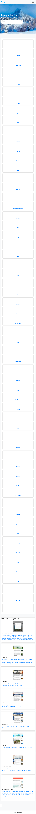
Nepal (18, 371)
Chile (18, 122)
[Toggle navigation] (33, 2)
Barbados (18, 84)
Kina (18, 294)
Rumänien (18, 438)
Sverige (18, 514)
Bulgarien (18, 113)
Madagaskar (18, 332)
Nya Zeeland (18, 399)
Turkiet (18, 552)
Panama (18, 409)
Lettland (18, 304)
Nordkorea (18, 380)
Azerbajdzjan (18, 65)
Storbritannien (18, 495)
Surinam (18, 505)
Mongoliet (18, 352)
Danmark (18, 141)
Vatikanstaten (18, 591)
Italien (18, 275)
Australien (18, 55)
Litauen (18, 313)
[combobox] (12, 21)
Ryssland (18, 447)
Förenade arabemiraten (18, 208)
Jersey (18, 285)
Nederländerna (18, 361)
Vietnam (18, 600)
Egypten (18, 160)
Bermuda (18, 103)
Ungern (18, 571)
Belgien (18, 93)
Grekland (18, 218)
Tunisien (18, 543)
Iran (18, 256)
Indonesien (18, 246)
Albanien (18, 46)
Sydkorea (18, 524)
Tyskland (18, 562)
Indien (18, 237)
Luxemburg (18, 323)
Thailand (18, 533)
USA (18, 581)
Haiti (18, 227)
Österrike (18, 610)
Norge (18, 390)
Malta (18, 342)
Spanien (18, 485)
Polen (18, 418)
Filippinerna (18, 180)
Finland (18, 189)
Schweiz (18, 457)
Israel (18, 266)
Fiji (18, 170)
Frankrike (18, 199)
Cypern (18, 132)
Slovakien (18, 476)
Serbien (18, 466)
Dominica (18, 151)
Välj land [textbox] (4, 21)
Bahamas (18, 74)
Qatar (18, 428)
